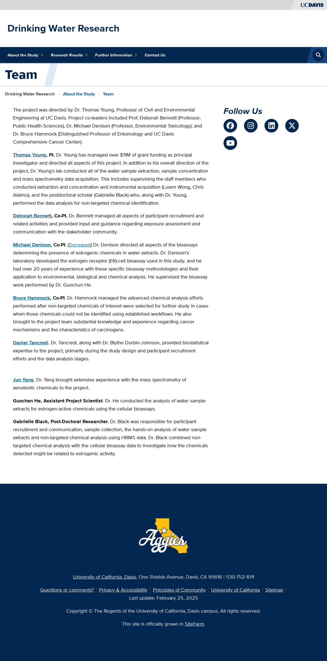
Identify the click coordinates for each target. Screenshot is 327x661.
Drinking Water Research (63, 28)
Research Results (69, 55)
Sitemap (274, 589)
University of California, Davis (104, 576)
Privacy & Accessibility (123, 589)
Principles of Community (179, 589)
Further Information (116, 55)
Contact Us (155, 55)
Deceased (80, 244)
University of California (235, 589)
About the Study (25, 55)
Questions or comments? (67, 589)
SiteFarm (194, 623)
